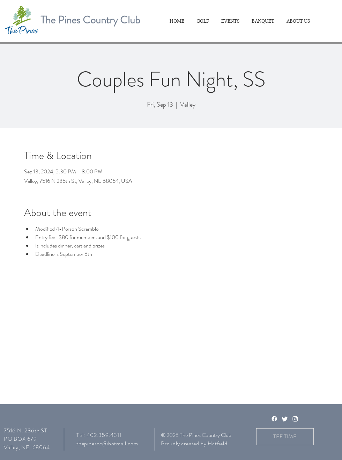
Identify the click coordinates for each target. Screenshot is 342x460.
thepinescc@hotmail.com (107, 443)
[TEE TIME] (285, 436)
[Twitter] (284, 418)
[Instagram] (295, 418)
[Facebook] (274, 418)
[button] (203, 21)
